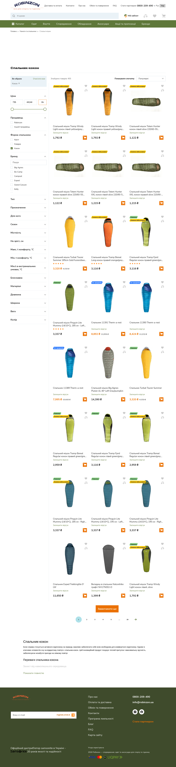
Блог (91, 724)
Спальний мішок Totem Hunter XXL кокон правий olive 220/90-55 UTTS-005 (145, 193)
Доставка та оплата (53, 5)
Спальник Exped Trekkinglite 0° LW (68, 586)
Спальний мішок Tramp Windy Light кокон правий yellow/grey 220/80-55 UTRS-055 (107, 128)
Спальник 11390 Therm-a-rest (144, 322)
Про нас (82, 5)
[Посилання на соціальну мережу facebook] (141, 713)
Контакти (70, 5)
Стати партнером (128, 5)
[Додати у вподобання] (85, 85)
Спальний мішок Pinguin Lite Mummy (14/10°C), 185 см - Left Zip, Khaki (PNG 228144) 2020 (68, 324)
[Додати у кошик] (85, 138)
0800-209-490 (146, 5)
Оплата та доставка (99, 702)
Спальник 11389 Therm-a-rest (68, 388)
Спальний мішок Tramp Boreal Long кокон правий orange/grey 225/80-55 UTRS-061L (107, 259)
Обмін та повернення (99, 5)
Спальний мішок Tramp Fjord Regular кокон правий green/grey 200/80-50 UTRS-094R (146, 259)
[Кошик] (164, 16)
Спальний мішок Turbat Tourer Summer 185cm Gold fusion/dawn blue (69, 259)
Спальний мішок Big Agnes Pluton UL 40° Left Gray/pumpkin (107, 389)
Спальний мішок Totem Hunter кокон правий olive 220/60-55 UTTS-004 (68, 193)
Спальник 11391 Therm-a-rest (106, 322)
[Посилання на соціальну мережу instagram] (135, 713)
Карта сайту (95, 735)
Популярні (151, 79)
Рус (157, 5)
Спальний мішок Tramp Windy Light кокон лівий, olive (144, 586)
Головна (14, 31)
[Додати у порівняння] (86, 90)
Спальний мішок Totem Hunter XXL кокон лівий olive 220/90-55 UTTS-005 (107, 193)
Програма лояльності (100, 718)
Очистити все (39, 78)
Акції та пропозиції (125, 23)
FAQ (115, 5)
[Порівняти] (145, 16)
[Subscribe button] (67, 715)
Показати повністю (33, 673)
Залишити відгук (60, 133)
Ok (42, 102)
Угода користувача (96, 747)
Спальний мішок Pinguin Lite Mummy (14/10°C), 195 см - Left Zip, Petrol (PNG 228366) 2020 (107, 520)
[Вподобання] (155, 16)
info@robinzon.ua (143, 702)
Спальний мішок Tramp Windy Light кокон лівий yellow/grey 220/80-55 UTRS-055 (68, 128)
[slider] (12, 109)
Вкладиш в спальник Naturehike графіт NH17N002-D (107, 586)
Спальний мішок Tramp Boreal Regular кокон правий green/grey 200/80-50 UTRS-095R (69, 455)
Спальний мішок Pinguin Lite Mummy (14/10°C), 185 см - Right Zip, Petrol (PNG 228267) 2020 (69, 520)
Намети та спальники (28, 31)
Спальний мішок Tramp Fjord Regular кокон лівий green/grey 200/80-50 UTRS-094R (106, 455)
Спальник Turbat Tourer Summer (145, 388)
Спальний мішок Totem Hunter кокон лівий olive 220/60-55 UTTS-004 (144, 128)
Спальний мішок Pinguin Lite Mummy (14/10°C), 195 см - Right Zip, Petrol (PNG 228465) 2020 (145, 520)
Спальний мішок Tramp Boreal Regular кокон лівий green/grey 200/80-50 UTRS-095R (145, 455)
